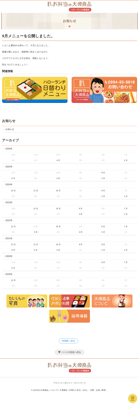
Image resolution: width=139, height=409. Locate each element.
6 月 (13, 178)
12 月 (13, 190)
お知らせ (8, 121)
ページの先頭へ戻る (71, 352)
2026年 (8, 149)
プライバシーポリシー (62, 383)
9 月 (81, 208)
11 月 (36, 190)
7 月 (125, 208)
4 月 (58, 160)
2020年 (8, 256)
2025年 (8, 167)
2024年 (8, 184)
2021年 (8, 238)
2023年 (8, 202)
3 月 (81, 214)
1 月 (125, 160)
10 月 (58, 190)
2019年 (8, 274)
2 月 (103, 178)
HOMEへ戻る (68, 341)
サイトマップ (80, 383)
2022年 (8, 220)
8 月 (103, 172)
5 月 (36, 232)
